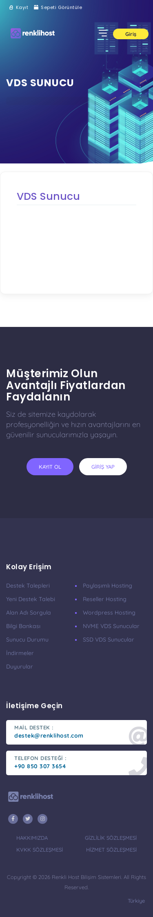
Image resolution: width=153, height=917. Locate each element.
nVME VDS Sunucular (111, 626)
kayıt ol (50, 466)
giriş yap (103, 466)
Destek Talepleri (28, 585)
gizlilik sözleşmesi (111, 837)
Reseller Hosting (104, 599)
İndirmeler (20, 653)
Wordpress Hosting (109, 612)
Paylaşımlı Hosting (107, 585)
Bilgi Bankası (23, 626)
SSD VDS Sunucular (108, 639)
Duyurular (19, 666)
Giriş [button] (130, 34)
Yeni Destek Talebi (30, 599)
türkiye (136, 900)
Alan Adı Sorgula (28, 612)
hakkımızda (32, 837)
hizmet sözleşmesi (111, 849)
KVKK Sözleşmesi (39, 849)
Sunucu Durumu (27, 639)
